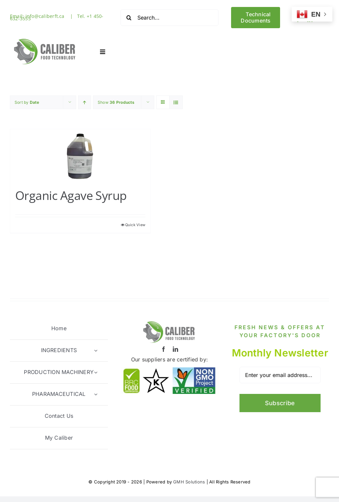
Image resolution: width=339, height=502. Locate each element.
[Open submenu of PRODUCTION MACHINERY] (95, 372)
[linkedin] (175, 348)
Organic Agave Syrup (71, 195)
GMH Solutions (189, 481)
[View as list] (176, 101)
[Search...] (169, 17)
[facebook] (163, 348)
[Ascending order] (84, 102)
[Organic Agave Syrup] (80, 155)
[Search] (129, 17)
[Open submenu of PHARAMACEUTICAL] (95, 394)
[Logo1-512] (45, 37)
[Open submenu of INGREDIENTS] (95, 350)
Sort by (27, 101)
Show (116, 101)
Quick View (135, 224)
